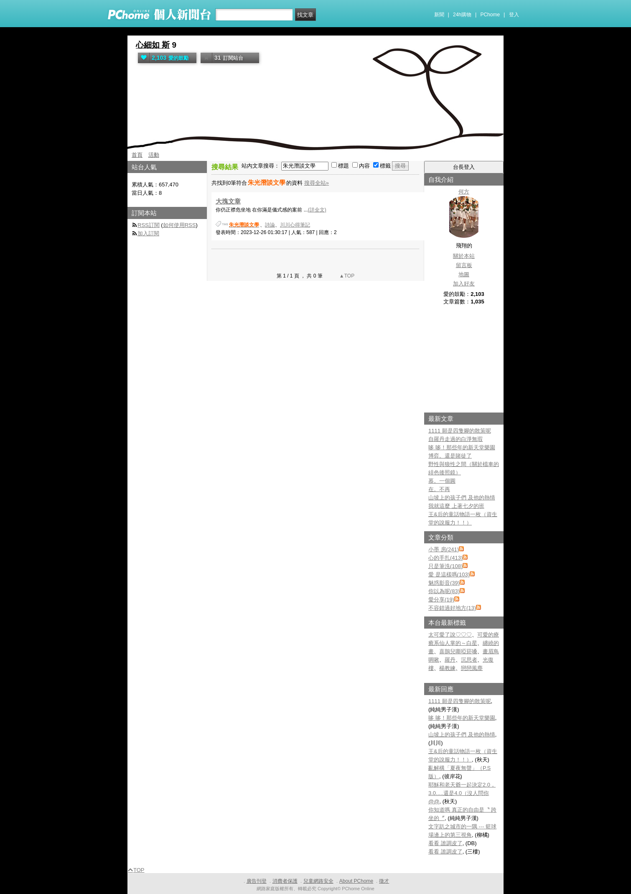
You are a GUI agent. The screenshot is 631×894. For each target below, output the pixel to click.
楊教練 (447, 668)
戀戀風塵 (472, 668)
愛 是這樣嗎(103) (449, 574)
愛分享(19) (441, 599)
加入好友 (464, 283)
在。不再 (439, 489)
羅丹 (450, 660)
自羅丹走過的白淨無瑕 (455, 439)
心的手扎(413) (445, 558)
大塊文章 (228, 201)
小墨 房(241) (443, 549)
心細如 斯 (153, 45)
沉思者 (469, 660)
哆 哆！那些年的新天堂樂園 (461, 447)
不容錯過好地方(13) (452, 608)
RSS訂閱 (148, 225)
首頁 (137, 155)
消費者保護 (285, 881)
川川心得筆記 (295, 225)
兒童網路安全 (318, 881)
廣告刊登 (257, 881)
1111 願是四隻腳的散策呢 (459, 431)
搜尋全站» (316, 183)
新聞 (439, 15)
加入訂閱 (148, 233)
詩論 (270, 225)
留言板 (464, 265)
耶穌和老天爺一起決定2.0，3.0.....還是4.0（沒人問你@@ (462, 793)
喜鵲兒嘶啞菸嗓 (458, 651)
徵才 (384, 881)
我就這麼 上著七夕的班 (456, 506)
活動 (153, 155)
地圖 (463, 274)
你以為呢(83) (444, 591)
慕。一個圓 (441, 481)
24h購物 (462, 15)
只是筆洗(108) (445, 566)
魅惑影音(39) (444, 583)
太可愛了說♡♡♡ (450, 635)
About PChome (356, 881)
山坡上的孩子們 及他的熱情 (461, 497)
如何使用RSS (179, 225)
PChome (490, 15)
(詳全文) (317, 210)
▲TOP (346, 276)
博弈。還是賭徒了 (450, 456)
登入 (514, 15)
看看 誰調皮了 (445, 843)
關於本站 (464, 256)
